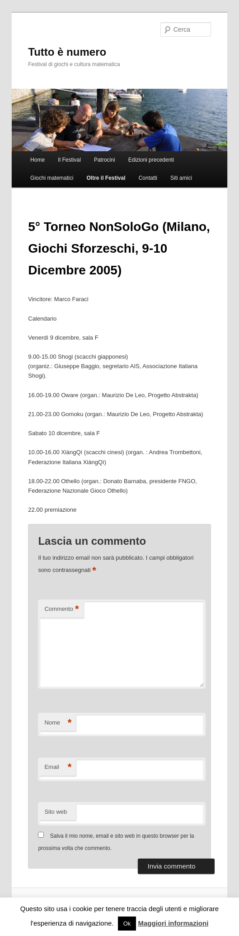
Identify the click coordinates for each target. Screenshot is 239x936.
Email (57, 767)
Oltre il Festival (106, 178)
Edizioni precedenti (151, 160)
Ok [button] (127, 923)
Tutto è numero (67, 52)
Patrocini (104, 160)
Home (37, 160)
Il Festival (69, 160)
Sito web (55, 811)
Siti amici (181, 178)
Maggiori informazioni (173, 923)
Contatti (148, 178)
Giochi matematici (51, 178)
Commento (61, 609)
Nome (57, 723)
